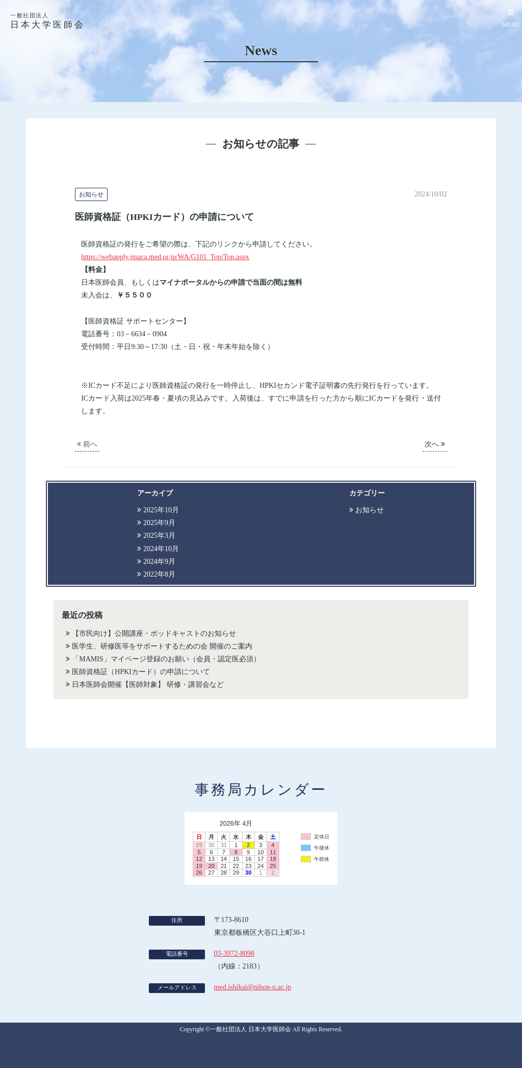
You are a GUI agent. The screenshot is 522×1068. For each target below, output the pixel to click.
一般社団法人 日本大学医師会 (250, 1029)
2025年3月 (159, 535)
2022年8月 (159, 574)
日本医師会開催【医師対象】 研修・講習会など (148, 684)
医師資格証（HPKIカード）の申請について (141, 672)
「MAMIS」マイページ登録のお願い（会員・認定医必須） (166, 659)
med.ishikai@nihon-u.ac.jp (253, 987)
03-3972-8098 (234, 953)
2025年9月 (159, 523)
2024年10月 (161, 549)
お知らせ (369, 510)
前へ (87, 444)
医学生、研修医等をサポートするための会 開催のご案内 (162, 646)
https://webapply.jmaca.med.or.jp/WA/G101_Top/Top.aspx (165, 257)
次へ (435, 444)
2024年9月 (159, 561)
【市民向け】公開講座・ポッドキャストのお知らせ (154, 633)
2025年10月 (161, 510)
